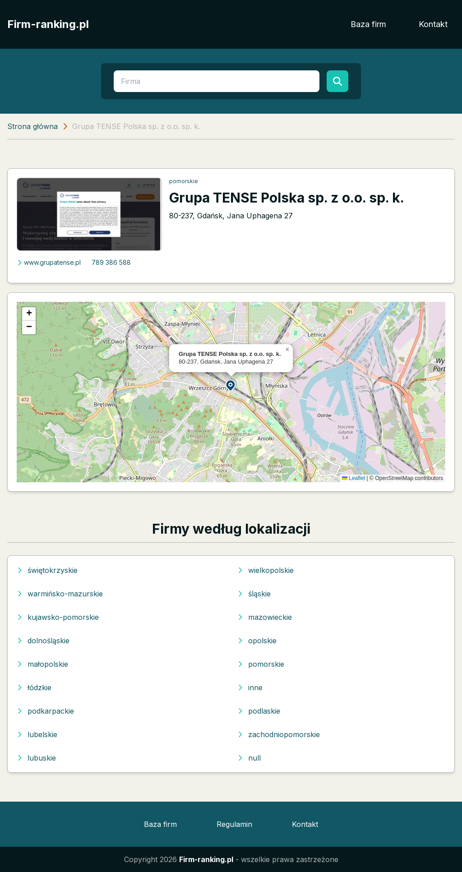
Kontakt (433, 24)
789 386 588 (111, 262)
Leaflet (353, 478)
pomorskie (183, 181)
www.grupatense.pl (49, 262)
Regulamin (234, 824)
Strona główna (32, 126)
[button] (231, 385)
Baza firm (368, 24)
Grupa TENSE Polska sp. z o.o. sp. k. (286, 197)
